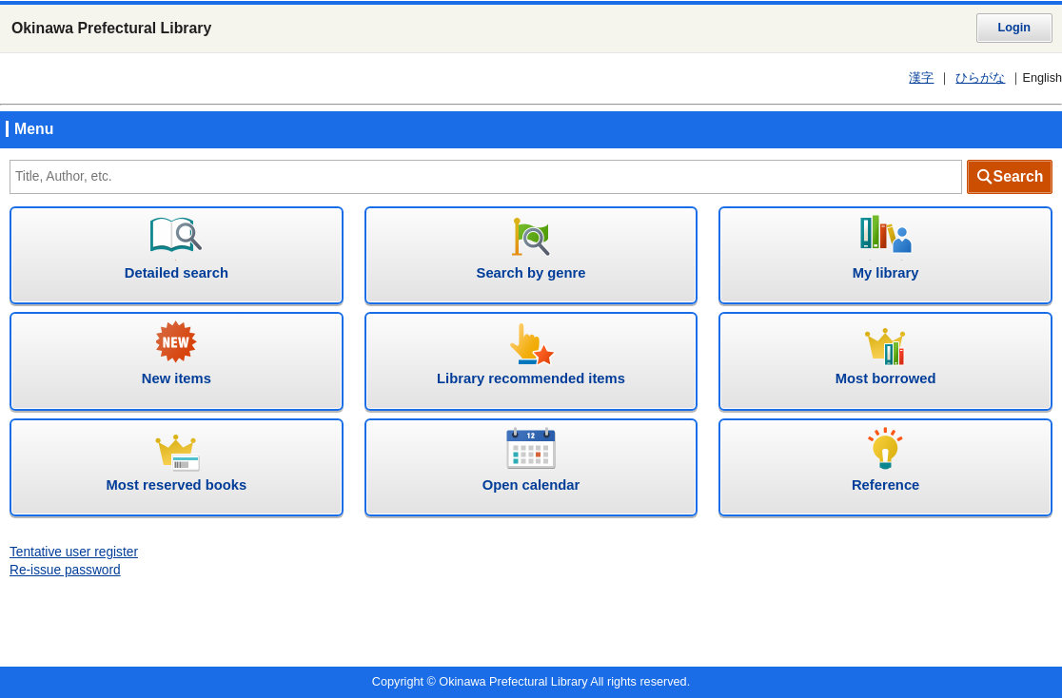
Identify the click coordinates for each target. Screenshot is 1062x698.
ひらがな (980, 78)
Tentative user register (74, 552)
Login (1014, 27)
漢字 (921, 78)
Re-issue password (65, 570)
